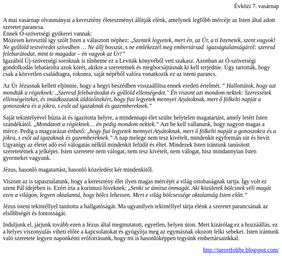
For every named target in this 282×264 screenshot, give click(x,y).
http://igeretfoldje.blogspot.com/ (241, 250)
